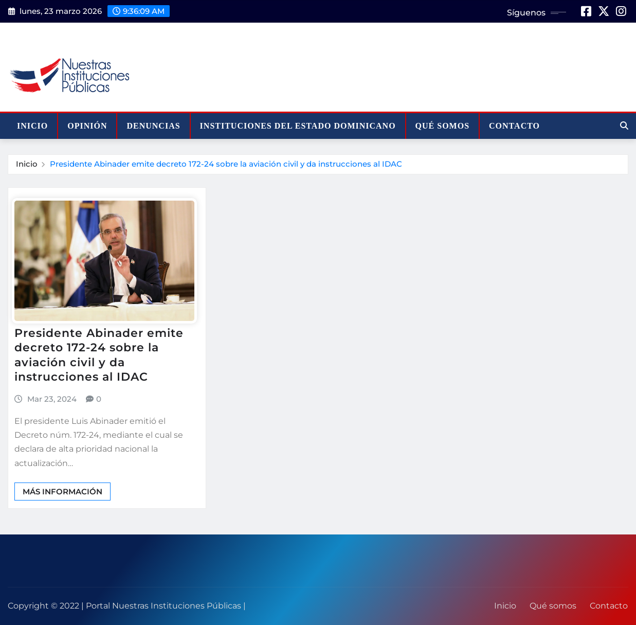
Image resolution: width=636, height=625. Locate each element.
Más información (62, 491)
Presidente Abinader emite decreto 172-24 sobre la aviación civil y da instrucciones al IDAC (226, 164)
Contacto (514, 125)
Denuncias (153, 125)
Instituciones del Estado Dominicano (298, 125)
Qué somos (442, 125)
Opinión (87, 125)
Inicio (32, 125)
